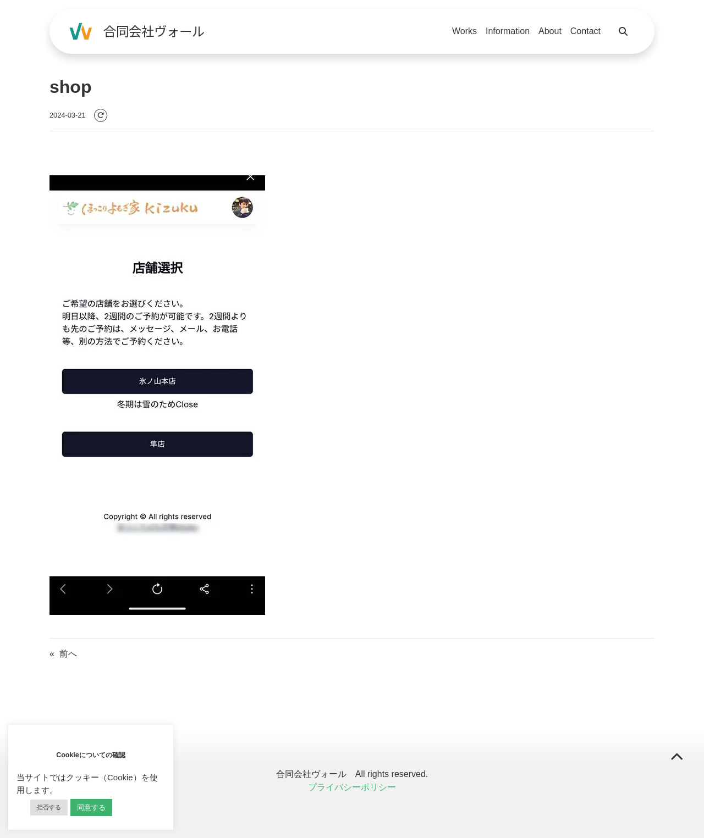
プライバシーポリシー (352, 787)
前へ (68, 653)
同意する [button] (91, 807)
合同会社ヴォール (154, 30)
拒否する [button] (49, 807)
